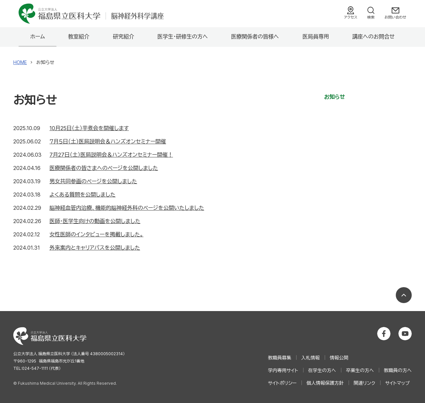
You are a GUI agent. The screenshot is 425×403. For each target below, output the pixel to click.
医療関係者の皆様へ (255, 36)
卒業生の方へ (360, 370)
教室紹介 (78, 36)
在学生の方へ (322, 370)
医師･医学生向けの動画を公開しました (94, 221)
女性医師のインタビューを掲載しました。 (96, 234)
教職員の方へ (398, 370)
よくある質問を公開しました (82, 194)
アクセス (350, 17)
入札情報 (310, 358)
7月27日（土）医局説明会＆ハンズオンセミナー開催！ (111, 154)
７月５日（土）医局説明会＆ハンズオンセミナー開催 (107, 141)
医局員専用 (315, 36)
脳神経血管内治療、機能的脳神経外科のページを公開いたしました (126, 207)
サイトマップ (397, 383)
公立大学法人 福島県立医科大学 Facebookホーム (383, 333)
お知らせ (334, 97)
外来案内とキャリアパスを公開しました (94, 247)
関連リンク (364, 383)
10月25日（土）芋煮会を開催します (89, 128)
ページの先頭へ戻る (404, 295)
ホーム (37, 36)
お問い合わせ (395, 17)
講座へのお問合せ (373, 36)
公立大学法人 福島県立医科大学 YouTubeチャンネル (405, 333)
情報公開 (339, 358)
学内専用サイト (283, 370)
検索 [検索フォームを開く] (371, 17)
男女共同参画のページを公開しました (93, 181)
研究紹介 (123, 36)
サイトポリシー (282, 383)
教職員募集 (279, 358)
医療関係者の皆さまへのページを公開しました (103, 168)
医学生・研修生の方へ (182, 36)
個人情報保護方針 (325, 383)
